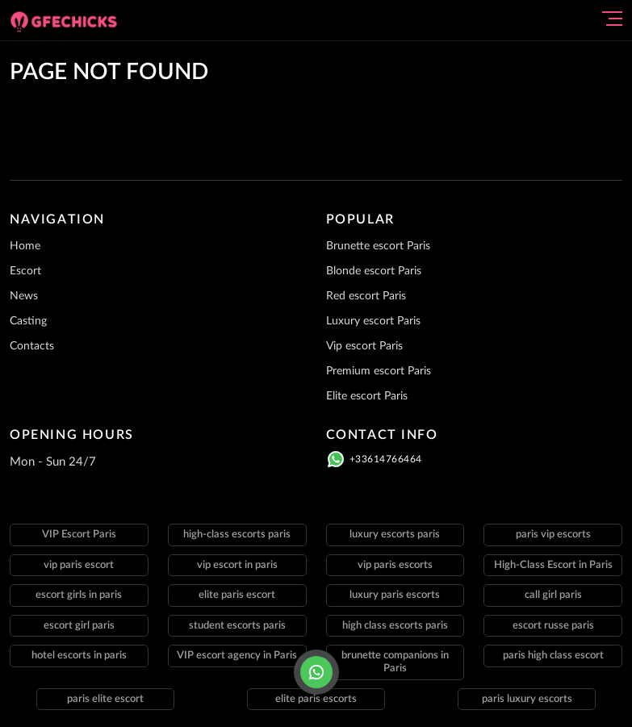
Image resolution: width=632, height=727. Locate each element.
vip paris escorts (395, 565)
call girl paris (553, 595)
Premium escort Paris (378, 371)
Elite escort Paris (367, 396)
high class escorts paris (395, 625)
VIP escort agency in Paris (237, 655)
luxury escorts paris (394, 534)
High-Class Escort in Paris (553, 565)
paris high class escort (553, 655)
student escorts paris (237, 625)
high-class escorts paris (237, 534)
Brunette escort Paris (378, 246)
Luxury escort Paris (373, 321)
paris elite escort (105, 699)
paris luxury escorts (527, 699)
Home (25, 246)
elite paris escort (237, 595)
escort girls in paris (79, 595)
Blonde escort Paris (373, 271)
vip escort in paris (237, 565)
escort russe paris (553, 625)
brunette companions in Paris (395, 662)
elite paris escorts (316, 699)
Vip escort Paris (364, 346)
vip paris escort (79, 565)
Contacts (32, 346)
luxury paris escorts (394, 595)
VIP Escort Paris (79, 534)
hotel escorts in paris (79, 655)
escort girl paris (79, 625)
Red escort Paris (366, 296)
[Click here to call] (316, 672)
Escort (25, 271)
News (24, 296)
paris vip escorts (553, 534)
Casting (28, 321)
